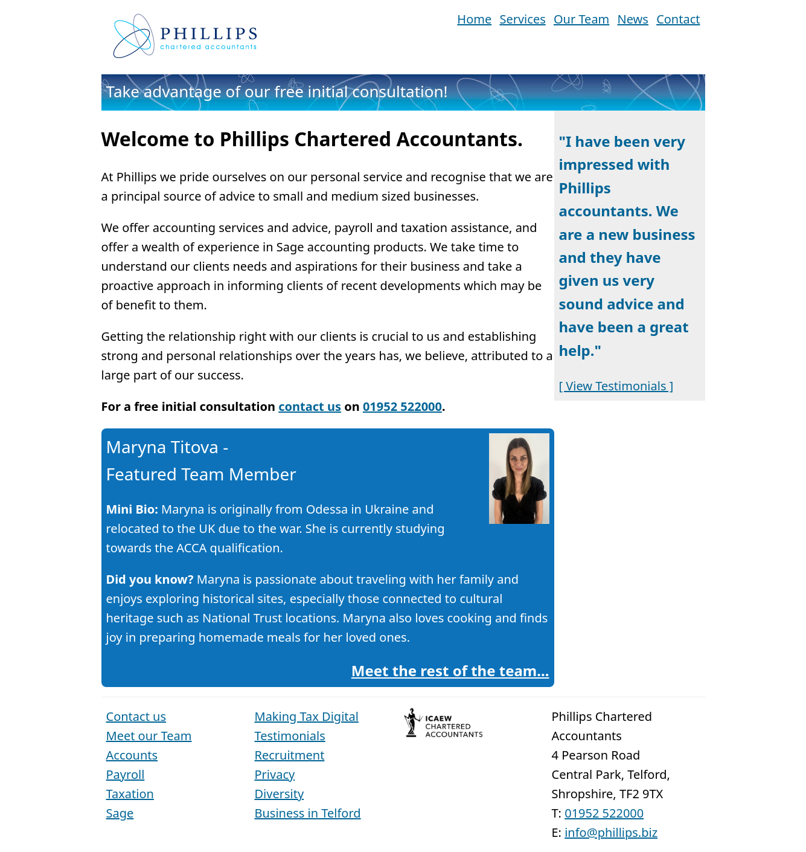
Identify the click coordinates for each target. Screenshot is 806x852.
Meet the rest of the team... (450, 670)
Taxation (130, 794)
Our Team (581, 19)
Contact (678, 19)
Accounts (132, 755)
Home (474, 19)
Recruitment (290, 755)
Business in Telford (308, 813)
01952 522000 (402, 406)
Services (522, 19)
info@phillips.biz (611, 832)
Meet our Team (149, 736)
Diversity (279, 794)
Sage (120, 813)
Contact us (136, 716)
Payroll (125, 774)
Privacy (275, 774)
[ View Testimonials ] (616, 386)
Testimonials (290, 736)
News (633, 19)
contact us (309, 406)
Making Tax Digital (307, 716)
